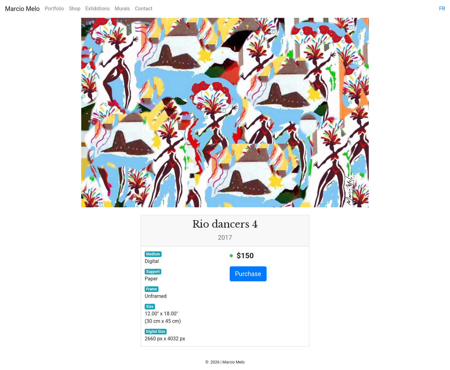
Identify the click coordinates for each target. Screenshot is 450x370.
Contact (143, 9)
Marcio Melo (22, 8)
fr (442, 9)
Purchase (248, 274)
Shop (74, 9)
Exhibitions (97, 9)
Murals (122, 9)
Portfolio (54, 9)
